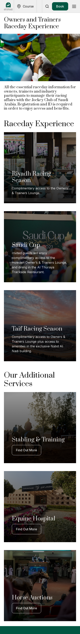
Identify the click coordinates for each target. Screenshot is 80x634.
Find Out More (26, 450)
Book (60, 6)
